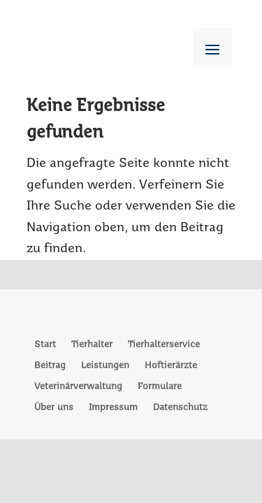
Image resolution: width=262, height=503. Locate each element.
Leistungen (105, 365)
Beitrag (50, 365)
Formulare (160, 386)
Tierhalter (91, 344)
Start (45, 344)
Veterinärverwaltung (78, 386)
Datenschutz (180, 407)
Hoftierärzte (171, 365)
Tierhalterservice (164, 344)
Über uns (53, 407)
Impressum (113, 407)
